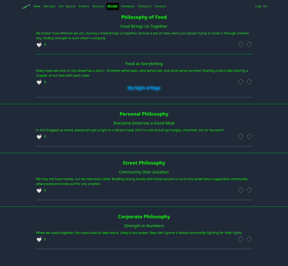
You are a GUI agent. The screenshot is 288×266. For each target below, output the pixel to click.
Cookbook (128, 6)
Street (113, 6)
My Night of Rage (144, 88)
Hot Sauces (67, 6)
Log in (261, 6)
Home (37, 6)
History (98, 6)
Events (84, 6)
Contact (161, 6)
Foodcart (144, 6)
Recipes (50, 6)
